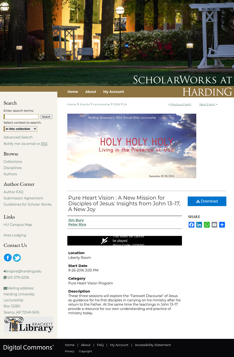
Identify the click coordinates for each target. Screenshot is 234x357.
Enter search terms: (19, 110)
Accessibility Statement (153, 345)
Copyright (85, 351)
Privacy (69, 351)
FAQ (100, 345)
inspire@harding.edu (24, 271)
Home (71, 104)
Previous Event (180, 104)
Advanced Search (18, 137)
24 (125, 104)
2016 (117, 104)
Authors (10, 174)
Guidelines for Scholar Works (28, 204)
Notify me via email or (26, 144)
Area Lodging (15, 235)
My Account (119, 345)
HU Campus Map (18, 225)
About (85, 345)
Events (85, 104)
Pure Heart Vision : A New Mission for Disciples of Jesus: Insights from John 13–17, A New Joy (124, 204)
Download (207, 201)
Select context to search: (22, 122)
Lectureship (102, 104)
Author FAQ (13, 192)
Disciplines (12, 168)
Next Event (207, 104)
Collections (13, 162)
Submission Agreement (23, 198)
